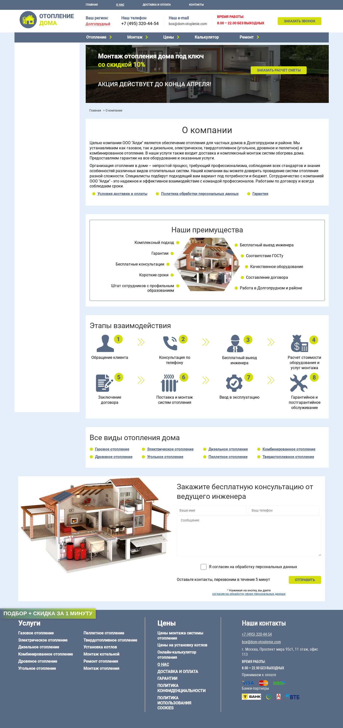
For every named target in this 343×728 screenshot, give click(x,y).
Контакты (196, 4)
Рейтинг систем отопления (47, 150)
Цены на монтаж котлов (37, 143)
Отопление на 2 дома (34, 186)
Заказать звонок (299, 21)
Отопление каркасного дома (40, 348)
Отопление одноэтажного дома (43, 192)
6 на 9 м (45, 309)
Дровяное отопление (34, 72)
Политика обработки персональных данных (200, 194)
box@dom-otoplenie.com (188, 24)
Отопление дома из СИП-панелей (44, 355)
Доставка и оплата (157, 4)
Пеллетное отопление (35, 84)
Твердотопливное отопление (41, 90)
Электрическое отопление (38, 53)
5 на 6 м (23, 303)
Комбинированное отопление (41, 65)
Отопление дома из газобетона (42, 336)
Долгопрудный (98, 24)
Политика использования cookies (174, 703)
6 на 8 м (23, 309)
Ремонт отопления (100, 661)
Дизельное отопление (35, 59)
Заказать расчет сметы (279, 70)
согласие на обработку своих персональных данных (249, 594)
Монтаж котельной (32, 109)
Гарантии (167, 678)
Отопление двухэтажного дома (42, 199)
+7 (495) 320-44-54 (140, 23)
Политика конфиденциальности (181, 688)
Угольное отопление (33, 78)
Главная (92, 4)
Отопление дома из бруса (38, 330)
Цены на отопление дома (38, 136)
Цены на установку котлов (182, 645)
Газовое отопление (32, 47)
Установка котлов (32, 117)
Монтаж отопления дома (37, 125)
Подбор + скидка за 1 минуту (47, 613)
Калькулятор (207, 37)
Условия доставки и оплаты (122, 194)
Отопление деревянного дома (42, 342)
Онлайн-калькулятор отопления (176, 655)
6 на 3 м (45, 303)
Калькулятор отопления (37, 156)
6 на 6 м (66, 303)
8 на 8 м (66, 309)
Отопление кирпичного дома (40, 361)
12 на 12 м (25, 315)
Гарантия (260, 194)
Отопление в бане (31, 180)
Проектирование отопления (40, 167)
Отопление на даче (32, 174)
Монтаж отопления (101, 668)
